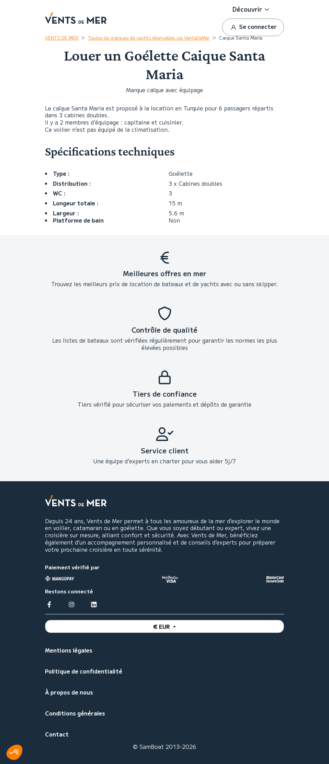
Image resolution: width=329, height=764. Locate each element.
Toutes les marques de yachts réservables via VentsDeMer (148, 37)
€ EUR (162, 626)
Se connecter (253, 27)
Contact (57, 734)
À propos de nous (69, 692)
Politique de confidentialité (83, 671)
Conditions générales (75, 713)
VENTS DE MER (61, 37)
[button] (253, 9)
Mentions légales (68, 650)
